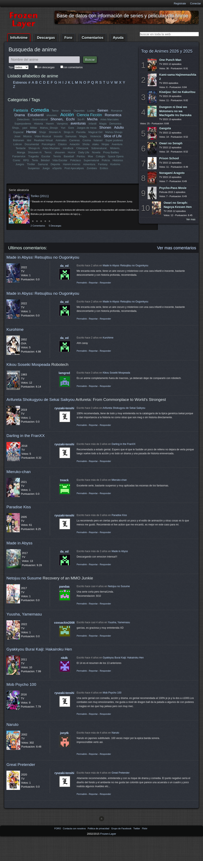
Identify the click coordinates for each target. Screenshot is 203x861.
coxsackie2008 (64, 622)
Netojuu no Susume (24, 578)
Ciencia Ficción (89, 115)
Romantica (113, 115)
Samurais (70, 136)
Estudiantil (36, 115)
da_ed (64, 265)
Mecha (92, 119)
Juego (46, 168)
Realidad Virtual (43, 140)
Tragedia (33, 156)
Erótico (104, 168)
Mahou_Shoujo (49, 127)
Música (27, 136)
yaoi (24, 127)
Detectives (23, 119)
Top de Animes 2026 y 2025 (167, 51)
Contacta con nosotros (74, 828)
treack (64, 480)
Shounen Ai (34, 152)
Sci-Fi (80, 119)
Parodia (81, 132)
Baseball (69, 156)
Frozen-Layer (108, 833)
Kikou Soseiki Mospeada (28, 364)
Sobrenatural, (99, 148)
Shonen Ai (55, 132)
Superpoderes (22, 123)
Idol (29, 140)
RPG (26, 160)
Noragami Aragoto (172, 173)
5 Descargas (55, 225)
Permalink (82, 282)
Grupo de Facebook (121, 828)
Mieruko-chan (18, 472)
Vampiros (62, 123)
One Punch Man (170, 60)
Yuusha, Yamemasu (24, 614)
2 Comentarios (38, 225)
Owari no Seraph (170, 143)
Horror (71, 152)
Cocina (86, 140)
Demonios (115, 123)
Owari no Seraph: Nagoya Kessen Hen (178, 204)
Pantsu (81, 156)
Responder (105, 282)
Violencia (95, 136)
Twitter (137, 828)
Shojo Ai (68, 132)
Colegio (100, 156)
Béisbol (45, 160)
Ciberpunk (82, 148)
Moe (90, 156)
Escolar (45, 156)
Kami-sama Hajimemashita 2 (177, 76)
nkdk (64, 658)
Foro (68, 38)
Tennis (57, 156)
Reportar (93, 282)
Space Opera (115, 156)
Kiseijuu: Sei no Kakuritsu (177, 92)
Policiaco (75, 160)
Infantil (92, 123)
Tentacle (21, 148)
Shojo (42, 132)
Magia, (83, 136)
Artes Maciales (51, 148)
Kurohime (15, 329)
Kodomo (115, 164)
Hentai (31, 132)
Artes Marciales (109, 119)
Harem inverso (71, 164)
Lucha (91, 110)
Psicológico (48, 144)
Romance (116, 110)
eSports (57, 168)
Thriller (31, 164)
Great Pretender (20, 764)
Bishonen (18, 140)
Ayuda (118, 38)
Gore (71, 127)
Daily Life (83, 152)
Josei (17, 136)
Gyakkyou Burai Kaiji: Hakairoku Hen (39, 649)
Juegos (20, 164)
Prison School (169, 158)
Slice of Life (113, 136)
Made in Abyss (19, 543)
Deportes (79, 110)
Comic (16, 160)
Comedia (40, 110)
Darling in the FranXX (25, 435)
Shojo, (16, 127)
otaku (95, 144)
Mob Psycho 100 (21, 684)
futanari (98, 140)
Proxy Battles (111, 152)
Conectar (195, 3)
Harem (50, 123)
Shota (85, 144)
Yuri (63, 127)
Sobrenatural (40, 119)
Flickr (144, 828)
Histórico (118, 160)
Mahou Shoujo (113, 132)
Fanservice (19, 156)
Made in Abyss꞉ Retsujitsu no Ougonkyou (42, 257)
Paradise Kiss (18, 507)
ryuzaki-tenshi (64, 408)
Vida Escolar (59, 160)
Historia (38, 123)
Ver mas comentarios (176, 247)
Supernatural (91, 160)
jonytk (64, 733)
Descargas (46, 38)
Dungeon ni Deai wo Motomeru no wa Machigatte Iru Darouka (175, 111)
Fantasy (102, 164)
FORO (58, 828)
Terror (55, 110)
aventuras (78, 123)
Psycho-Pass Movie (173, 188)
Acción (67, 114)
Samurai (43, 164)
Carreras (74, 140)
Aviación (75, 144)
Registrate (180, 3)
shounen (60, 152)
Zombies (92, 168)
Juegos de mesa (87, 127)
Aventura (117, 144)
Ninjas (105, 144)
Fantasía (21, 110)
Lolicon (18, 144)
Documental (32, 144)
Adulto (119, 128)
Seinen (102, 110)
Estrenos (20, 82)
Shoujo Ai (34, 148)
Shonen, (57, 119)
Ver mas (191, 219)
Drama (20, 115)
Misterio (66, 110)
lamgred (64, 373)
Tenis (35, 160)
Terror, (48, 152)
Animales (61, 140)
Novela (96, 152)
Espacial (18, 132)
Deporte (55, 164)
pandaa (64, 586)
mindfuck (68, 148)
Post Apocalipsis (74, 168)
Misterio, (115, 148)
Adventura (89, 164)
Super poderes (114, 140)
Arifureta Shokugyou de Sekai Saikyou (40, 399)
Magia (103, 123)
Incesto (58, 136)
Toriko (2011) (40, 196)
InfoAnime (18, 38)
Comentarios (92, 38)
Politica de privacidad (99, 828)
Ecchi (70, 119)
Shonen (105, 128)
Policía (106, 160)
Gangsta (165, 128)
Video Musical (43, 136)
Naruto (12, 724)
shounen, (52, 115)
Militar (33, 127)
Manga (21, 152)
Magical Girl (95, 132)
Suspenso (34, 168)
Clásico (62, 144)
